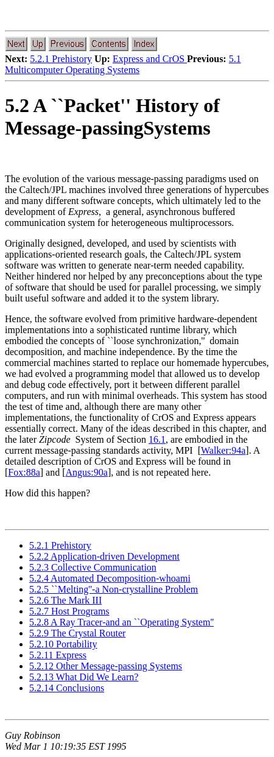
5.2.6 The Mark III (65, 600)
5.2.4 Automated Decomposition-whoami (110, 578)
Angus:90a (87, 472)
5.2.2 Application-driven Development (104, 556)
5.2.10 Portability (63, 644)
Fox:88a (24, 472)
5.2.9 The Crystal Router (77, 633)
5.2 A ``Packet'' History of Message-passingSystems (112, 116)
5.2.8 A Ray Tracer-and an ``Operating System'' (121, 622)
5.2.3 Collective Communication (92, 567)
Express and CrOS (150, 59)
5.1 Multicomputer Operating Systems (123, 64)
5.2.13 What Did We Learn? (83, 677)
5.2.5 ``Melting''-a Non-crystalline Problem (113, 589)
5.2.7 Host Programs (69, 611)
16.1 (157, 439)
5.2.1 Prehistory (61, 59)
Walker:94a (223, 450)
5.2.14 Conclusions (66, 688)
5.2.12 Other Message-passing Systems (105, 666)
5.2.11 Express (57, 655)
